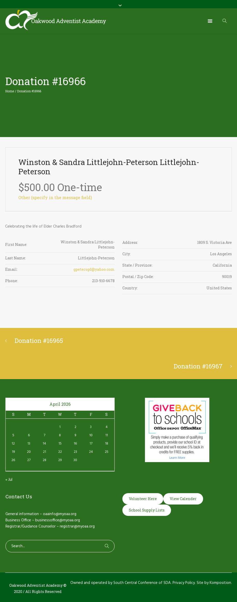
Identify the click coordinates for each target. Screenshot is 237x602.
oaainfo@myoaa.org (59, 514)
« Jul (8, 480)
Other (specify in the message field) (55, 197)
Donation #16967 (198, 366)
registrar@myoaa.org (77, 526)
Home (9, 91)
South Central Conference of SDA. (142, 583)
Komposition (220, 583)
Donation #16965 (38, 340)
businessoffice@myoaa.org (57, 520)
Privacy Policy (184, 583)
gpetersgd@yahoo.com (94, 269)
